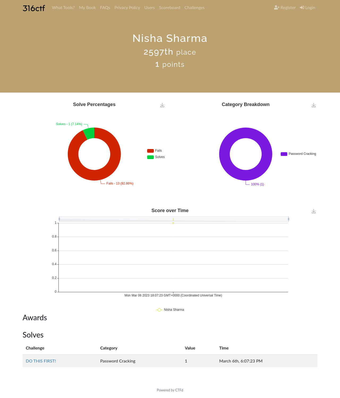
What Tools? (63, 7)
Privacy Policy (127, 7)
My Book (87, 7)
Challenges (194, 7)
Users (149, 7)
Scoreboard (169, 7)
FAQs (105, 7)
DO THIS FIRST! (41, 360)
